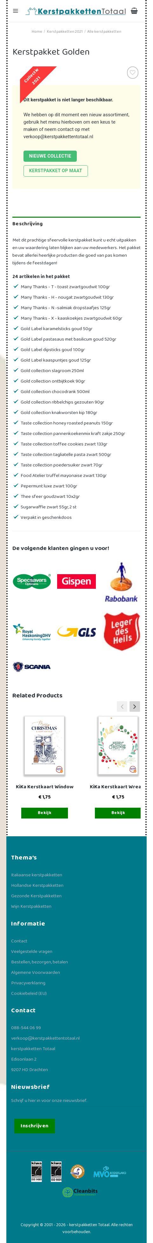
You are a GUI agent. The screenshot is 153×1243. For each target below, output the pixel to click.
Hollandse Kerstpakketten (37, 885)
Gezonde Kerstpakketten (36, 896)
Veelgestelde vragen (31, 951)
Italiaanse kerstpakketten (36, 875)
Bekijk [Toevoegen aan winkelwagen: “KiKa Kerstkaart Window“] (45, 812)
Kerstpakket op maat (55, 170)
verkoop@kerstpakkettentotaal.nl (58, 136)
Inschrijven (34, 1126)
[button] (134, 706)
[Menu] (16, 11)
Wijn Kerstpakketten (31, 906)
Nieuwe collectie (50, 156)
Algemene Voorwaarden (35, 972)
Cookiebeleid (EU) (29, 993)
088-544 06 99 (26, 1028)
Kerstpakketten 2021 (65, 32)
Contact (19, 941)
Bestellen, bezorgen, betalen (39, 962)
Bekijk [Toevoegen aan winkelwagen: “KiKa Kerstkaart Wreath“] (118, 812)
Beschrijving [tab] (27, 224)
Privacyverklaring (28, 983)
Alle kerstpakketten (104, 32)
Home (37, 32)
